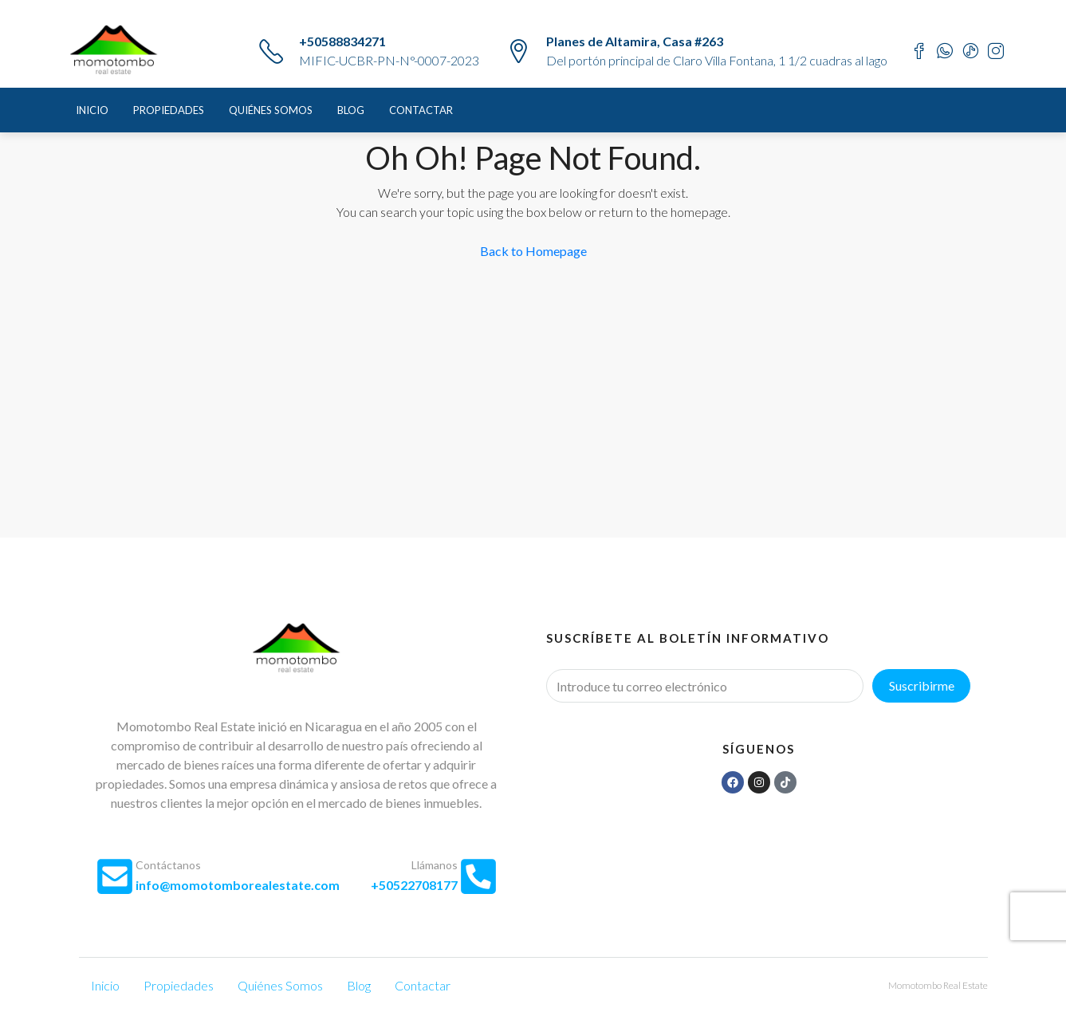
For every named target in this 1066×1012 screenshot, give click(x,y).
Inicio (92, 110)
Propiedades (168, 110)
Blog (350, 110)
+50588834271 (342, 41)
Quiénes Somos (271, 110)
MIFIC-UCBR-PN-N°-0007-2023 (389, 60)
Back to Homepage (533, 250)
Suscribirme (921, 685)
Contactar (421, 110)
